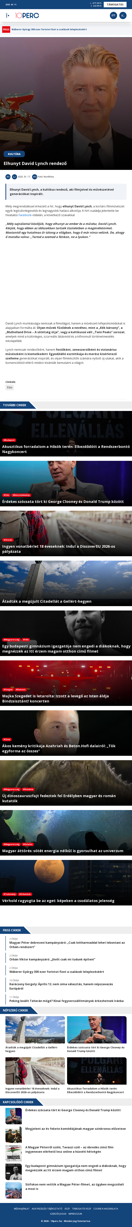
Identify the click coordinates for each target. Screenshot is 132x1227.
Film (9, 387)
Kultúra (14, 154)
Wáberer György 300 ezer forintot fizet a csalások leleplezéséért (49, 29)
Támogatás (115, 4)
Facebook (25, 215)
